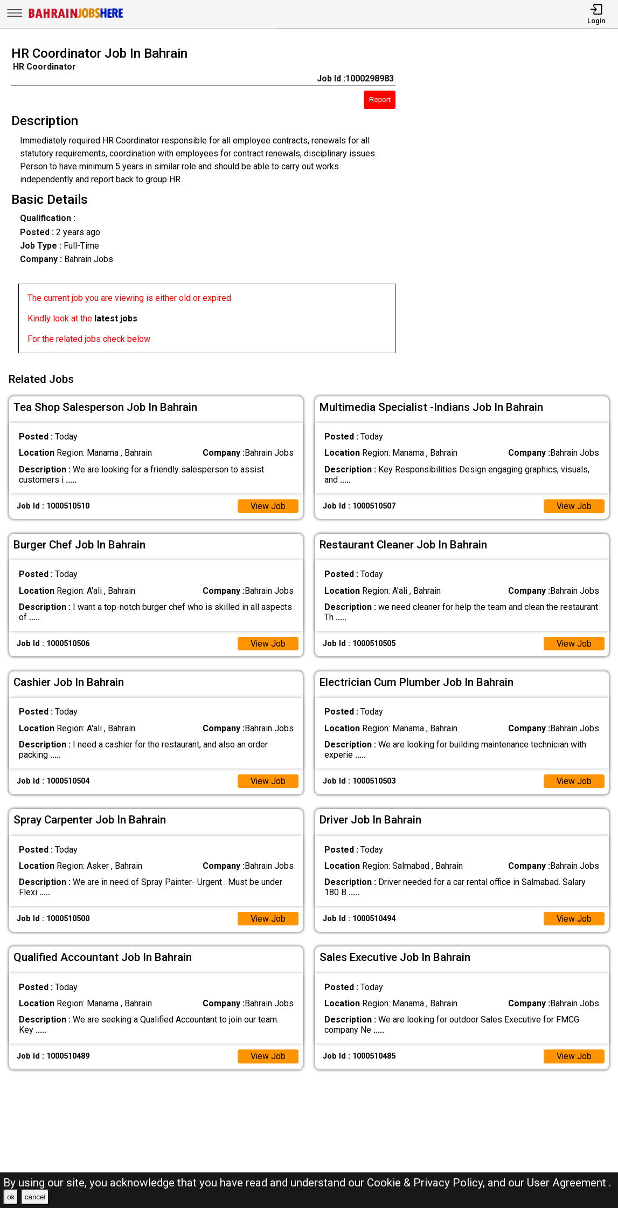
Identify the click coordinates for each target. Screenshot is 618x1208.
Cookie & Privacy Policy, (427, 1182)
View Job (268, 505)
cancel (35, 1197)
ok (11, 1197)
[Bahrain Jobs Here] (75, 17)
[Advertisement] (514, 202)
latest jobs (115, 318)
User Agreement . (569, 1182)
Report (380, 99)
